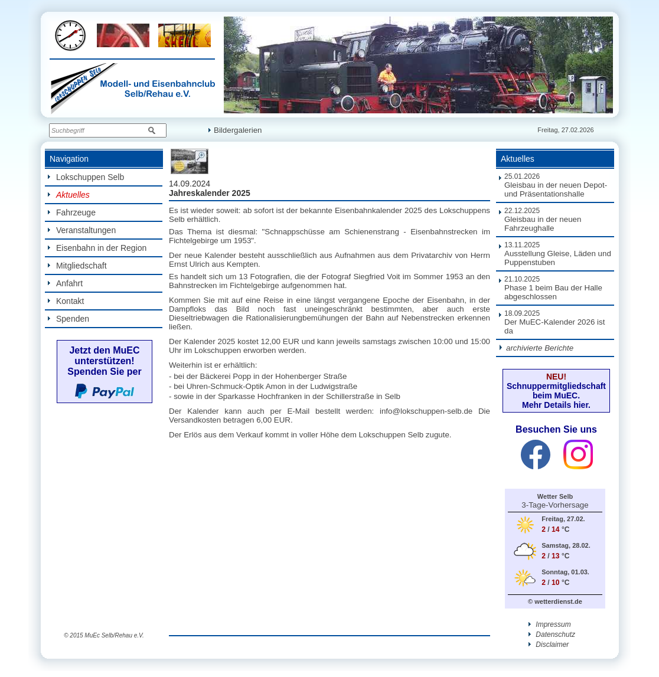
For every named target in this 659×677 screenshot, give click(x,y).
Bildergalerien (235, 130)
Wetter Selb (555, 496)
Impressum (549, 624)
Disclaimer (548, 644)
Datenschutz (551, 634)
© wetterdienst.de (555, 601)
